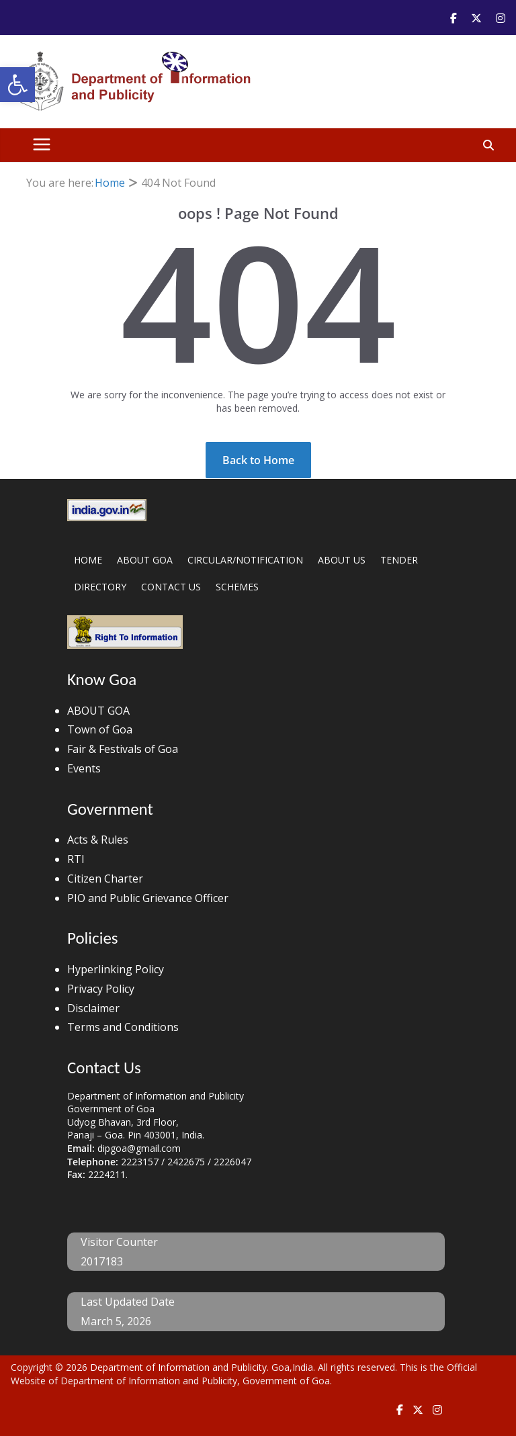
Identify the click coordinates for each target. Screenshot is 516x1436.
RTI (76, 859)
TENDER (399, 559)
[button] (17, 84)
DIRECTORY (100, 586)
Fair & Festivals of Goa (122, 749)
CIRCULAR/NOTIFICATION (245, 559)
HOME (88, 559)
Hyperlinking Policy (115, 969)
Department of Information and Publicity (178, 1367)
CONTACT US (171, 586)
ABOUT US (342, 559)
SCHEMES (237, 586)
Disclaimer (93, 1008)
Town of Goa (99, 729)
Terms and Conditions (123, 1027)
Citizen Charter (105, 878)
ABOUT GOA (145, 559)
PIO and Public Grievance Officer (147, 898)
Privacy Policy (100, 988)
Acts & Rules (97, 839)
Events (84, 768)
